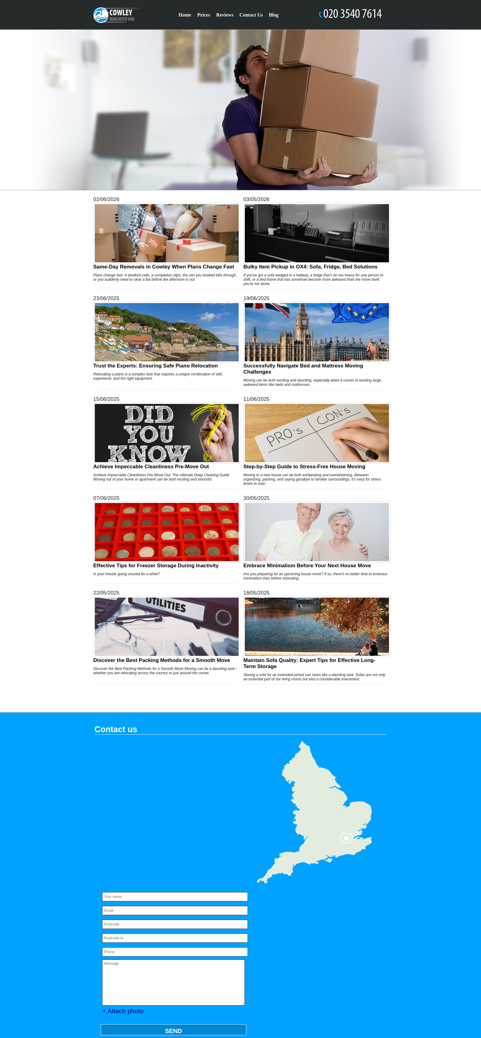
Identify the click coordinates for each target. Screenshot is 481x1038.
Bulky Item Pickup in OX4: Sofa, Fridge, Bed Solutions (311, 236)
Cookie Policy (268, 930)
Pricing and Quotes (332, 938)
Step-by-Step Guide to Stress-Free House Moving (311, 436)
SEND (173, 884)
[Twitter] (355, 1019)
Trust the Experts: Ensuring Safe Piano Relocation (163, 335)
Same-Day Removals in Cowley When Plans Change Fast (163, 236)
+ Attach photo (124, 864)
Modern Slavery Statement (321, 930)
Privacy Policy (328, 921)
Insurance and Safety (277, 913)
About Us (318, 913)
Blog (274, 14)
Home (185, 14)
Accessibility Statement (279, 921)
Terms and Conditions (340, 947)
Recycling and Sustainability (285, 964)
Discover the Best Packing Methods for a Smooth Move (163, 629)
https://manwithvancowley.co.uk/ (147, 962)
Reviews (224, 14)
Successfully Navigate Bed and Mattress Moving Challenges (311, 338)
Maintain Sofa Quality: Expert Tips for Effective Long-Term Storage (311, 632)
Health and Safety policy (281, 947)
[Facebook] (337, 1019)
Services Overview (331, 956)
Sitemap (105, 1011)
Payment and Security (278, 956)
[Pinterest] (373, 1019)
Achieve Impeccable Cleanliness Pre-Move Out (163, 436)
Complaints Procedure (278, 938)
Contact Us (251, 14)
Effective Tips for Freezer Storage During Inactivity (163, 534)
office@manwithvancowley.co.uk (152, 956)
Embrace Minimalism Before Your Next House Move (311, 534)
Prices (203, 14)
